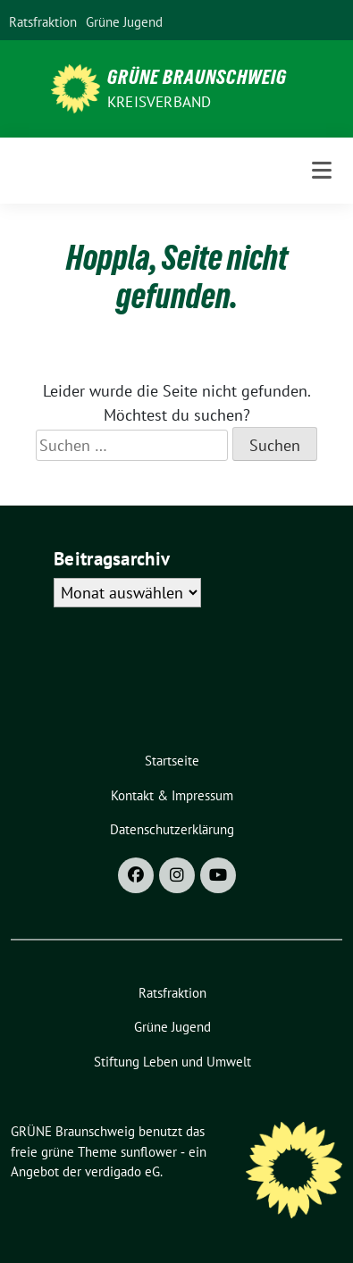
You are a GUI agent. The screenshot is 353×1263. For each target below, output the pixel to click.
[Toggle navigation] (321, 170)
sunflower (149, 1151)
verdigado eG (122, 1171)
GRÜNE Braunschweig (197, 76)
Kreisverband (159, 102)
